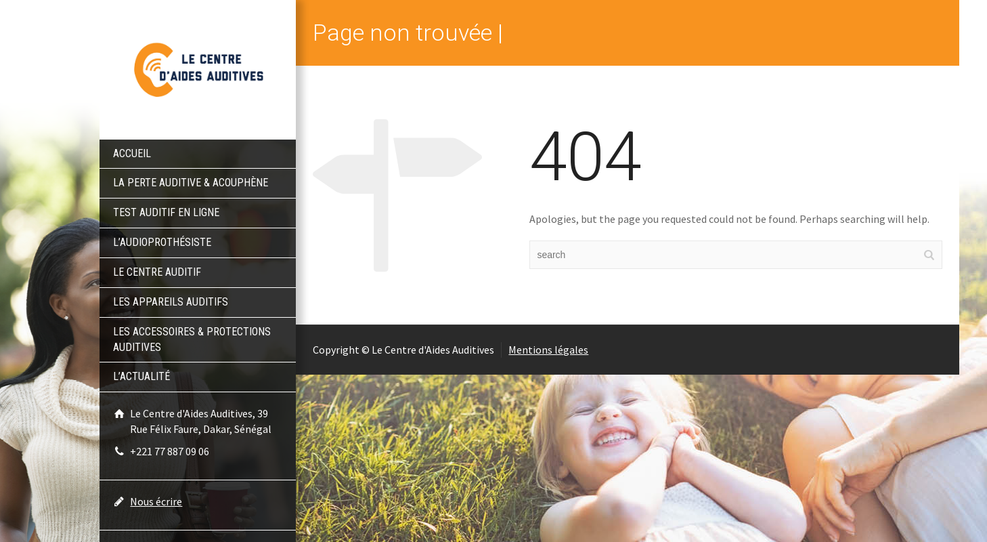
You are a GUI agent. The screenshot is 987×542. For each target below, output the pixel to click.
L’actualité (141, 376)
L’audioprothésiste (162, 242)
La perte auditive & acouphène (190, 182)
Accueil (132, 153)
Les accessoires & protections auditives (192, 339)
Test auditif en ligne (166, 212)
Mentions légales (548, 349)
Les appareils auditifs (170, 301)
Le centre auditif (157, 272)
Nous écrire (156, 501)
